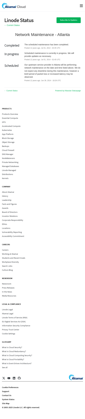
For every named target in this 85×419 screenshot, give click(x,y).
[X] (3, 378)
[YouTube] (9, 378)
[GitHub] (19, 378)
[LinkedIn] (14, 378)
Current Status (12, 25)
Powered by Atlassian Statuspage (68, 91)
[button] (69, 20)
